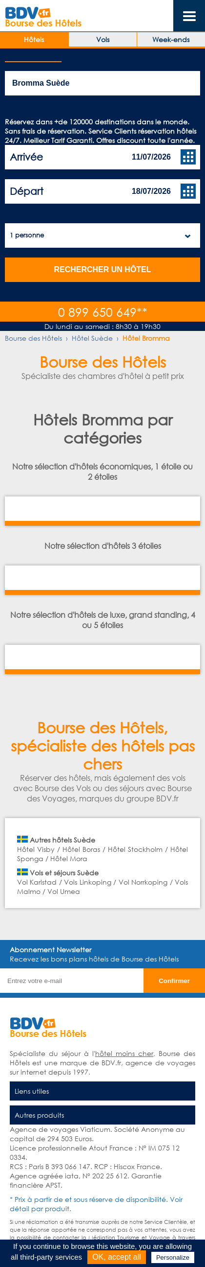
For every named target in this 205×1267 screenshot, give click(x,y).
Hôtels (34, 39)
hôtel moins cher (124, 1053)
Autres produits (39, 1115)
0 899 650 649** (102, 311)
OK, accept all (116, 1257)
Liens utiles (32, 1091)
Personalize (172, 1257)
